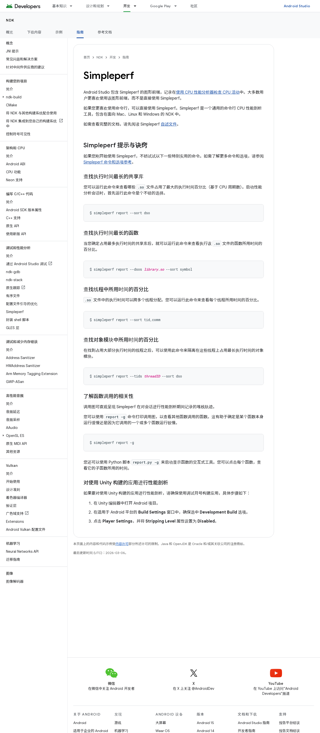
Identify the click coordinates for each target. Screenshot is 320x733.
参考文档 (105, 32)
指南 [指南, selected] (80, 32)
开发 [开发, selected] (126, 6)
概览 (9, 32)
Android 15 (205, 723)
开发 (113, 57)
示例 (59, 32)
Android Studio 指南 (254, 723)
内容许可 (122, 544)
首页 (87, 57)
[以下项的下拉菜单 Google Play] (177, 6)
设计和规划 (95, 6)
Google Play (160, 6)
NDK (10, 20)
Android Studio (297, 6)
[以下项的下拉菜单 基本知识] (73, 6)
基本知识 (59, 6)
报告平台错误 (289, 723)
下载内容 (34, 32)
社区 (194, 6)
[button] (32, 97)
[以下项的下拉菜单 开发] (137, 6)
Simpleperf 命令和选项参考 (108, 162)
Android (79, 723)
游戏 (118, 723)
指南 (125, 57)
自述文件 (169, 124)
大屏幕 (161, 723)
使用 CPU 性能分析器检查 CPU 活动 (208, 92)
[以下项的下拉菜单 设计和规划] (110, 6)
